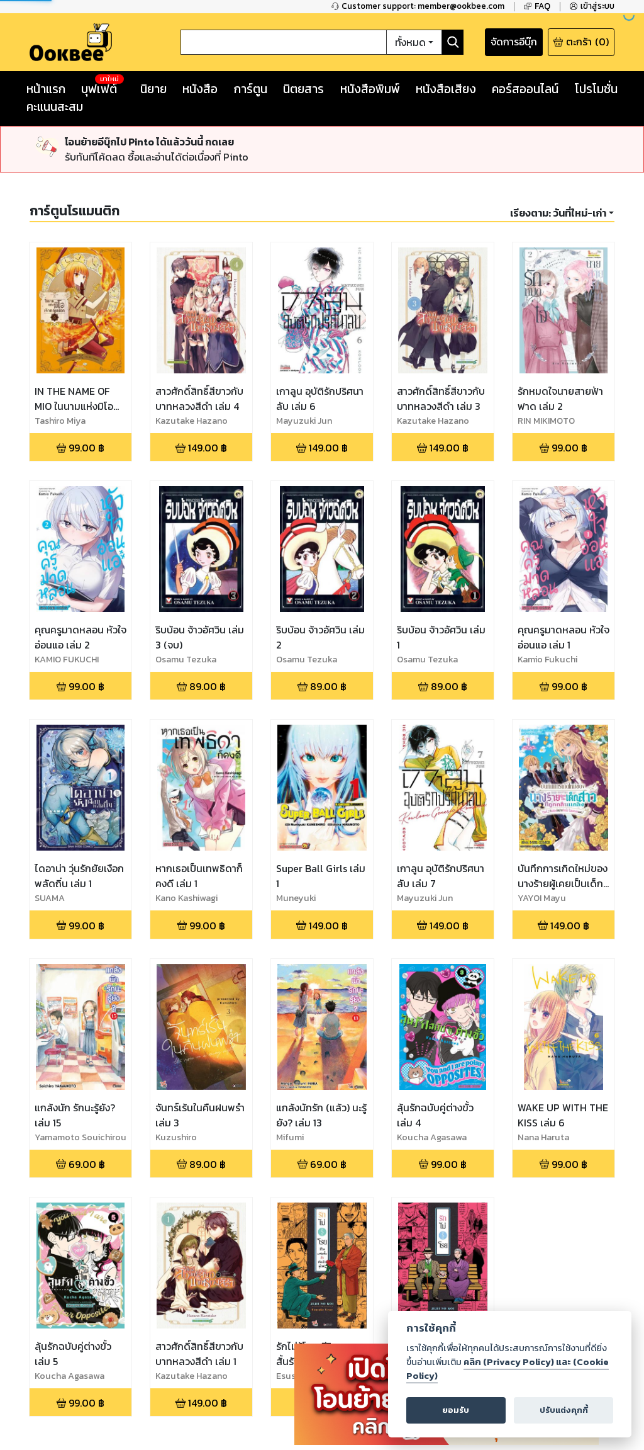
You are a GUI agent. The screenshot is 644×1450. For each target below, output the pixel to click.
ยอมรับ (455, 1410)
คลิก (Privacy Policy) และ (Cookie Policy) (507, 1369)
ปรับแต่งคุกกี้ (564, 1410)
